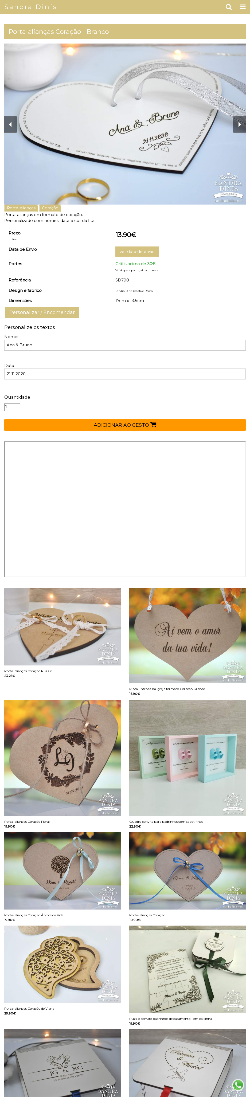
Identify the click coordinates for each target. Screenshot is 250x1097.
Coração (50, 207)
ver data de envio (137, 251)
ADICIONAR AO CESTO (125, 424)
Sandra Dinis (30, 7)
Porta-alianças (21, 207)
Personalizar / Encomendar (42, 312)
